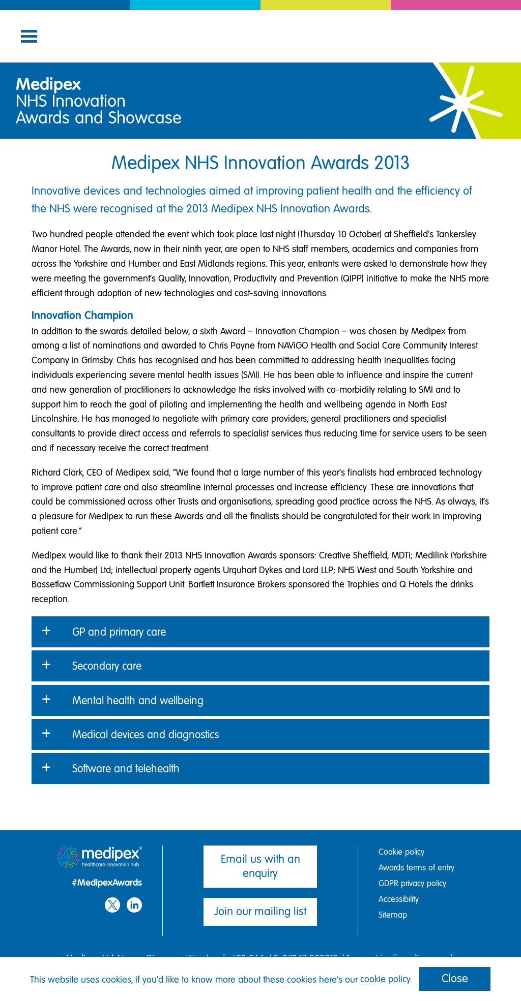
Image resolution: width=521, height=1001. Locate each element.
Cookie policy (401, 852)
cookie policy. (386, 979)
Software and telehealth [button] (126, 768)
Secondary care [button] (106, 666)
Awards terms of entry (416, 867)
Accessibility (399, 899)
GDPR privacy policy (412, 883)
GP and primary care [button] (119, 632)
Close (455, 978)
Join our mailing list (260, 911)
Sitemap (393, 915)
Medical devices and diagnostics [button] (145, 734)
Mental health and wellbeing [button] (138, 700)
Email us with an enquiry (260, 866)
